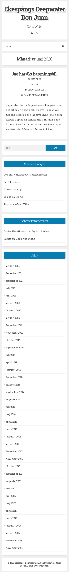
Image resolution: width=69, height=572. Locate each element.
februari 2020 (13, 310)
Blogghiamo (26, 565)
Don (36, 84)
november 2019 (14, 332)
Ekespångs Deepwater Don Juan (34, 13)
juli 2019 (10, 354)
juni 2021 (11, 295)
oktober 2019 (13, 340)
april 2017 (11, 510)
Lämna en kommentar (36, 95)
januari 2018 (13, 444)
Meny (34, 46)
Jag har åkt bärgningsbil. (34, 74)
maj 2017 (11, 503)
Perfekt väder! (12, 182)
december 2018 (14, 377)
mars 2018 (11, 429)
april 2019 (11, 362)
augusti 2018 (13, 399)
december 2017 (14, 451)
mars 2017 (11, 518)
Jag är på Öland (13, 196)
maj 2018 (11, 414)
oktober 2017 (13, 466)
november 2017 (14, 458)
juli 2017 (11, 488)
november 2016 (14, 547)
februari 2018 (13, 436)
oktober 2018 (13, 384)
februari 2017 (13, 525)
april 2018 (11, 421)
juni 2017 (11, 495)
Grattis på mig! (13, 189)
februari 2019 (13, 369)
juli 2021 (10, 288)
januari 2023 (13, 265)
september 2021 (15, 280)
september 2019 (15, 347)
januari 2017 (13, 533)
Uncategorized (36, 89)
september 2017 (15, 473)
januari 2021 (13, 303)
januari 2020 (13, 317)
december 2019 (14, 325)
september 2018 (15, 392)
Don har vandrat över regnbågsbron (25, 174)
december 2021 (14, 273)
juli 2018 (11, 406)
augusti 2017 (13, 481)
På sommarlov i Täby (16, 204)
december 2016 (14, 540)
